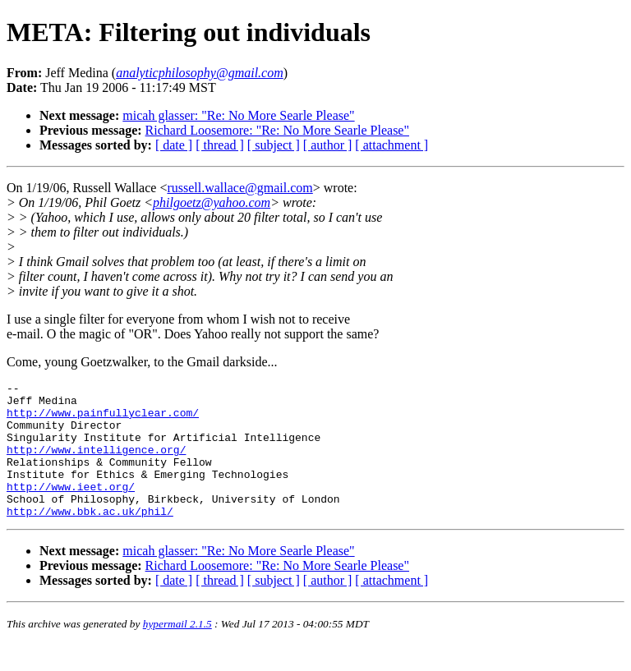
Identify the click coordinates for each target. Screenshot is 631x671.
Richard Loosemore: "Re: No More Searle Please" (277, 130)
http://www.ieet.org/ (71, 508)
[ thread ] (220, 145)
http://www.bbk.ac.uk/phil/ (90, 538)
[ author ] (327, 145)
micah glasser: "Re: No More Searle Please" (238, 115)
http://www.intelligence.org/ (96, 464)
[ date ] (173, 145)
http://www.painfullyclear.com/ (103, 419)
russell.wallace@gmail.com (239, 188)
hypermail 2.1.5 (177, 651)
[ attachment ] (391, 145)
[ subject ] (273, 145)
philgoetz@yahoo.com (211, 202)
